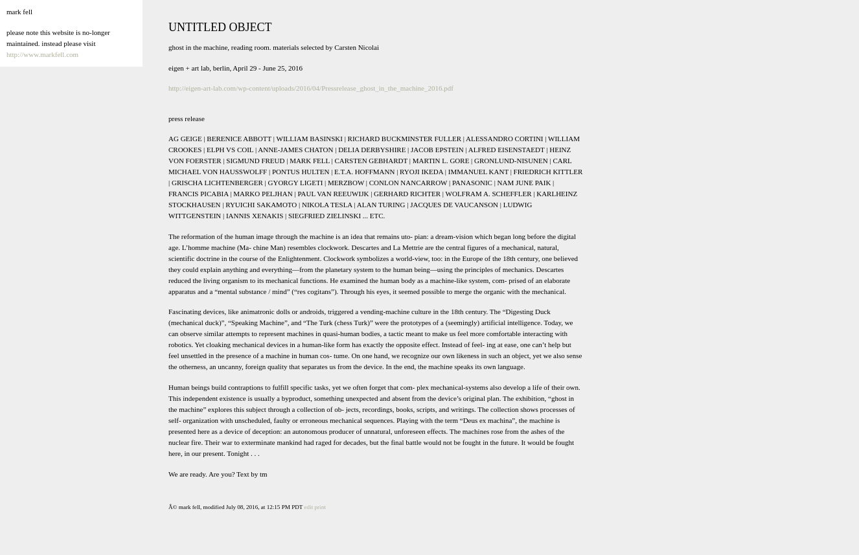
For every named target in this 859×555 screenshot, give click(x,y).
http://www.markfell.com (42, 54)
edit (309, 507)
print (320, 507)
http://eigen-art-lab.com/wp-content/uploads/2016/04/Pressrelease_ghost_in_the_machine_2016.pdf (310, 88)
